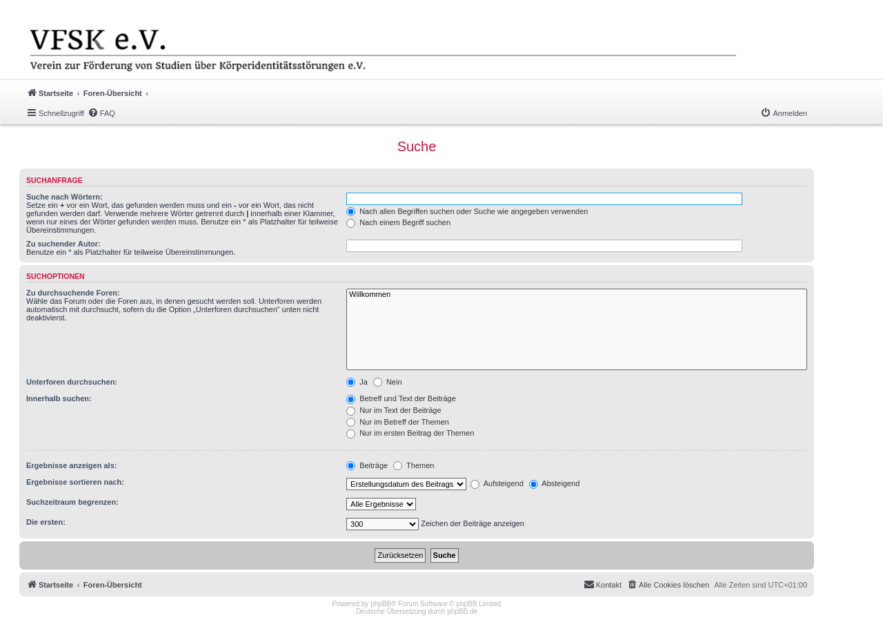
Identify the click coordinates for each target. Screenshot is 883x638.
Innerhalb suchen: (59, 398)
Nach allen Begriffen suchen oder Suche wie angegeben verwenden (467, 211)
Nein (387, 382)
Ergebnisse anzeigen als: (71, 465)
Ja (357, 382)
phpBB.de (462, 611)
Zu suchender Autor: (63, 244)
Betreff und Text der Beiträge (401, 398)
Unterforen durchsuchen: (71, 382)
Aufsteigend (497, 483)
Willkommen (577, 295)
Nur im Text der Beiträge (393, 410)
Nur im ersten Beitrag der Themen (410, 433)
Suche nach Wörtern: (64, 197)
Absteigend (554, 483)
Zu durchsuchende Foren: (73, 293)
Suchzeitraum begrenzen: (72, 502)
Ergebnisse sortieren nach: (75, 482)
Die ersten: (46, 522)
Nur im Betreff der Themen (397, 422)
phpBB (380, 604)
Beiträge (367, 465)
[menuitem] (101, 113)
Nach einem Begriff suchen (398, 222)
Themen (413, 465)
